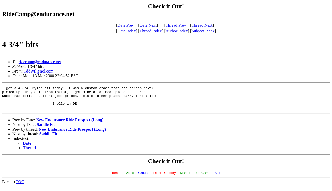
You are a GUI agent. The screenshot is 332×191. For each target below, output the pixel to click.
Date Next (148, 25)
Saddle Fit (46, 129)
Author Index (177, 31)
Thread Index (151, 31)
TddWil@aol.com (38, 71)
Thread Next (202, 25)
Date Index (126, 31)
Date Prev (125, 25)
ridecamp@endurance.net (40, 62)
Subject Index (203, 31)
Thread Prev (176, 25)
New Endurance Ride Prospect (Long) (69, 124)
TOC (20, 186)
